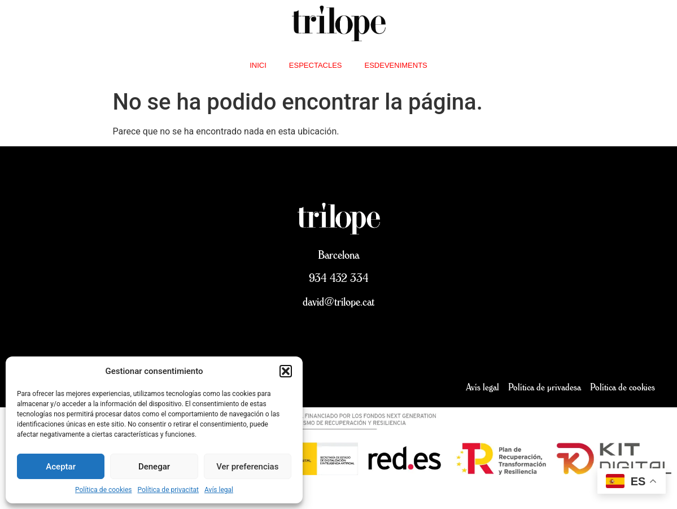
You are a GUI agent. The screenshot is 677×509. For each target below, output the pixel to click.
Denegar (154, 467)
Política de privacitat (168, 490)
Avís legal (218, 490)
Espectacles (315, 65)
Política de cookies (103, 490)
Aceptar (61, 467)
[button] (285, 371)
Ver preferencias (247, 467)
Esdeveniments (396, 65)
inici (258, 65)
